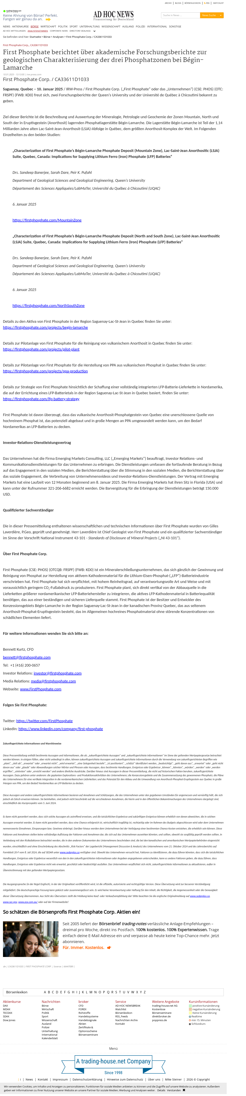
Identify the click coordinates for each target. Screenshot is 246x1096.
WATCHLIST (218, 3)
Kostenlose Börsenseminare (161, 1011)
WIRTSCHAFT (48, 26)
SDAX (6, 1016)
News (29, 1079)
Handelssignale (87, 1020)
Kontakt (120, 1023)
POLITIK (63, 26)
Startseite (35, 37)
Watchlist (120, 1009)
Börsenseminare (88, 1034)
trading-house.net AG (164, 1005)
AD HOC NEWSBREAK (127, 1005)
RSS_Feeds (121, 1016)
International (49, 1034)
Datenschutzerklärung (87, 1079)
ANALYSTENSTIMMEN (38, 31)
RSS (206, 3)
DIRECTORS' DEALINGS (80, 31)
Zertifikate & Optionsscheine (88, 1029)
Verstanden (174, 1090)
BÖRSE (35, 26)
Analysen (58, 37)
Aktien (82, 1023)
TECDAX (7, 1013)
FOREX (83, 1009)
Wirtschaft (48, 1009)
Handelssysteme (88, 1016)
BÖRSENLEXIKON (193, 3)
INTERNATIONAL (157, 26)
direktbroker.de (161, 1016)
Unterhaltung (50, 1031)
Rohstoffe (84, 1013)
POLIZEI (140, 26)
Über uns (154, 1079)
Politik (45, 1013)
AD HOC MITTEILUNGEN (14, 31)
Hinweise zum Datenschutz (125, 1079)
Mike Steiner (173, 1079)
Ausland (46, 1023)
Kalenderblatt (50, 1038)
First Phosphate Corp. (16, 45)
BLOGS (178, 3)
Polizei (45, 1027)
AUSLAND (128, 26)
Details (161, 1090)
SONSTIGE (175, 26)
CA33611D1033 (39, 45)
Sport (45, 1016)
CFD (81, 1005)
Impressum (60, 1079)
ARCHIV (168, 3)
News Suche (209, 15)
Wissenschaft (49, 1020)
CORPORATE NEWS (59, 31)
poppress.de (159, 1020)
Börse (47, 37)
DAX (5, 1005)
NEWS (6, 26)
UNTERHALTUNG (90, 26)
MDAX (6, 1009)
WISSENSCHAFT (111, 26)
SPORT (74, 26)
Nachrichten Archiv (126, 1020)
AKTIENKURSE (20, 26)
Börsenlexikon (16, 992)
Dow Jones (9, 1020)
